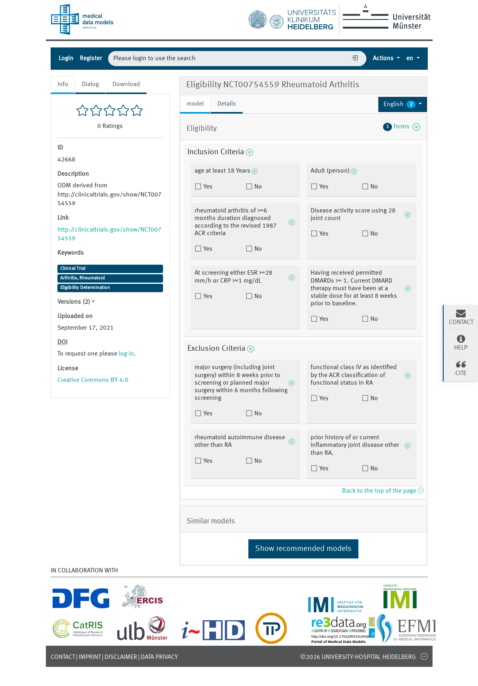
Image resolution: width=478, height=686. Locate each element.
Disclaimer (120, 657)
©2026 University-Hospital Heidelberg (358, 657)
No (257, 187)
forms (402, 126)
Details (226, 104)
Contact (63, 657)
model (195, 104)
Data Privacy (159, 657)
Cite (461, 368)
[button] (402, 104)
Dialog (90, 84)
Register (91, 58)
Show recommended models (303, 549)
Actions (384, 58)
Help (461, 342)
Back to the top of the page (382, 491)
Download (126, 84)
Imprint (90, 657)
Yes (207, 187)
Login (66, 58)
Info (62, 84)
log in (126, 354)
